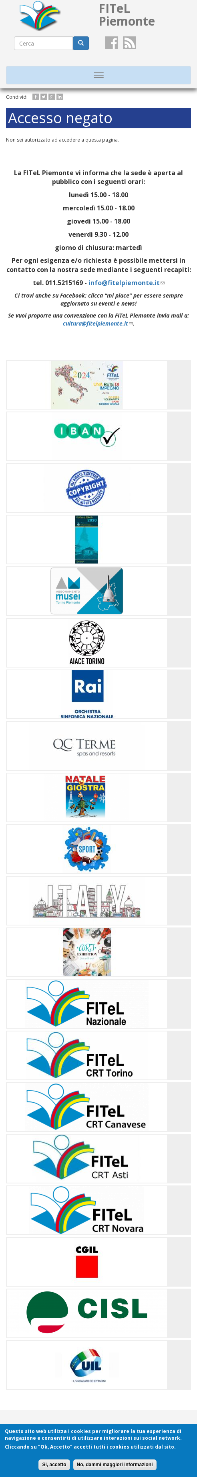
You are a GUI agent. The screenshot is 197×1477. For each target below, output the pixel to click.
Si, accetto (54, 1464)
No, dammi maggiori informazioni (115, 1464)
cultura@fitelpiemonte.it (98, 323)
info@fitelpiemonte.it (126, 282)
